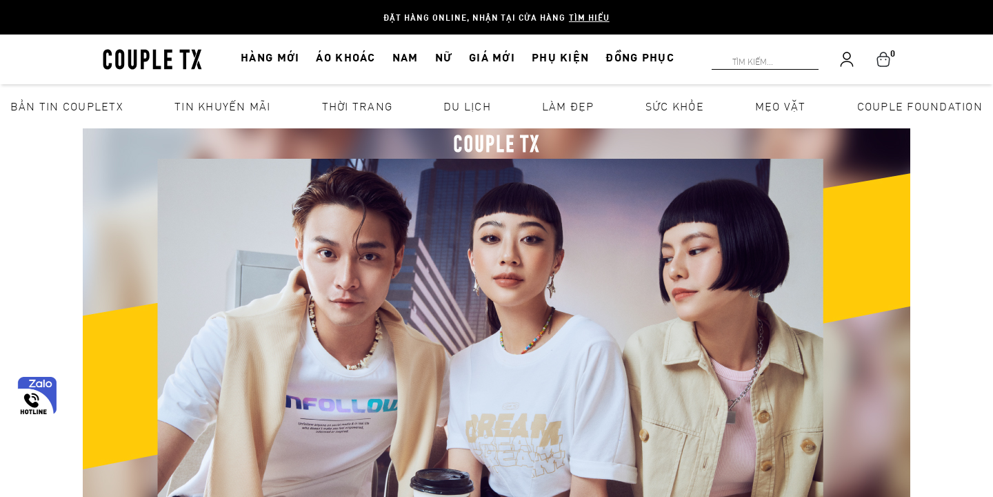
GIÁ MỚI (492, 57)
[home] (152, 58)
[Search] (8, 8)
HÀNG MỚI (270, 57)
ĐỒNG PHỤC (639, 57)
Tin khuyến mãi (222, 106)
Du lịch (467, 106)
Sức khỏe (674, 106)
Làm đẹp (568, 106)
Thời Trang (357, 106)
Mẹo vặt (780, 106)
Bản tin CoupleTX (66, 106)
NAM (405, 57)
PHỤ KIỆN (560, 57)
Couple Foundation (920, 106)
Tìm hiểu (589, 17)
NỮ (444, 57)
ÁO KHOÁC (345, 57)
